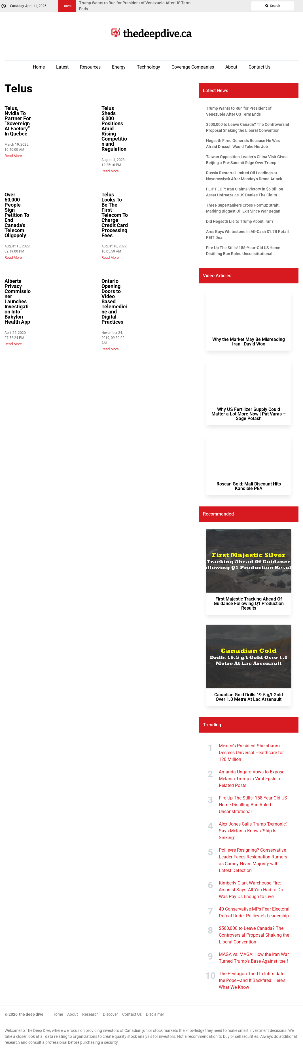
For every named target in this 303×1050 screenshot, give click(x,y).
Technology (148, 67)
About (231, 67)
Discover (110, 1014)
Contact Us (259, 67)
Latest (62, 67)
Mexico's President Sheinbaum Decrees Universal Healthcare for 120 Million (251, 752)
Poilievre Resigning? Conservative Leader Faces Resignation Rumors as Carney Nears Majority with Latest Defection (253, 860)
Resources (90, 67)
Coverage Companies (192, 67)
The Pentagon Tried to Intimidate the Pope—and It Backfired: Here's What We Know (252, 980)
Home (39, 67)
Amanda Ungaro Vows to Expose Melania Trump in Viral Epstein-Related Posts (251, 778)
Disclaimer (155, 1014)
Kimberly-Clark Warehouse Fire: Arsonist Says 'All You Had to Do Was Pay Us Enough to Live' (251, 889)
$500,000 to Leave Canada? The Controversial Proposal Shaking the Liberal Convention (254, 935)
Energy (119, 67)
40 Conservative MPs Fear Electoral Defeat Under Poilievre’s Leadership (254, 912)
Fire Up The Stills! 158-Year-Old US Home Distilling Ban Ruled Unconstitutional (253, 804)
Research (90, 1014)
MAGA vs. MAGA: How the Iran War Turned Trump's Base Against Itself (254, 958)
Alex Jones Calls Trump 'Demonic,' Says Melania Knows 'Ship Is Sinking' (253, 830)
